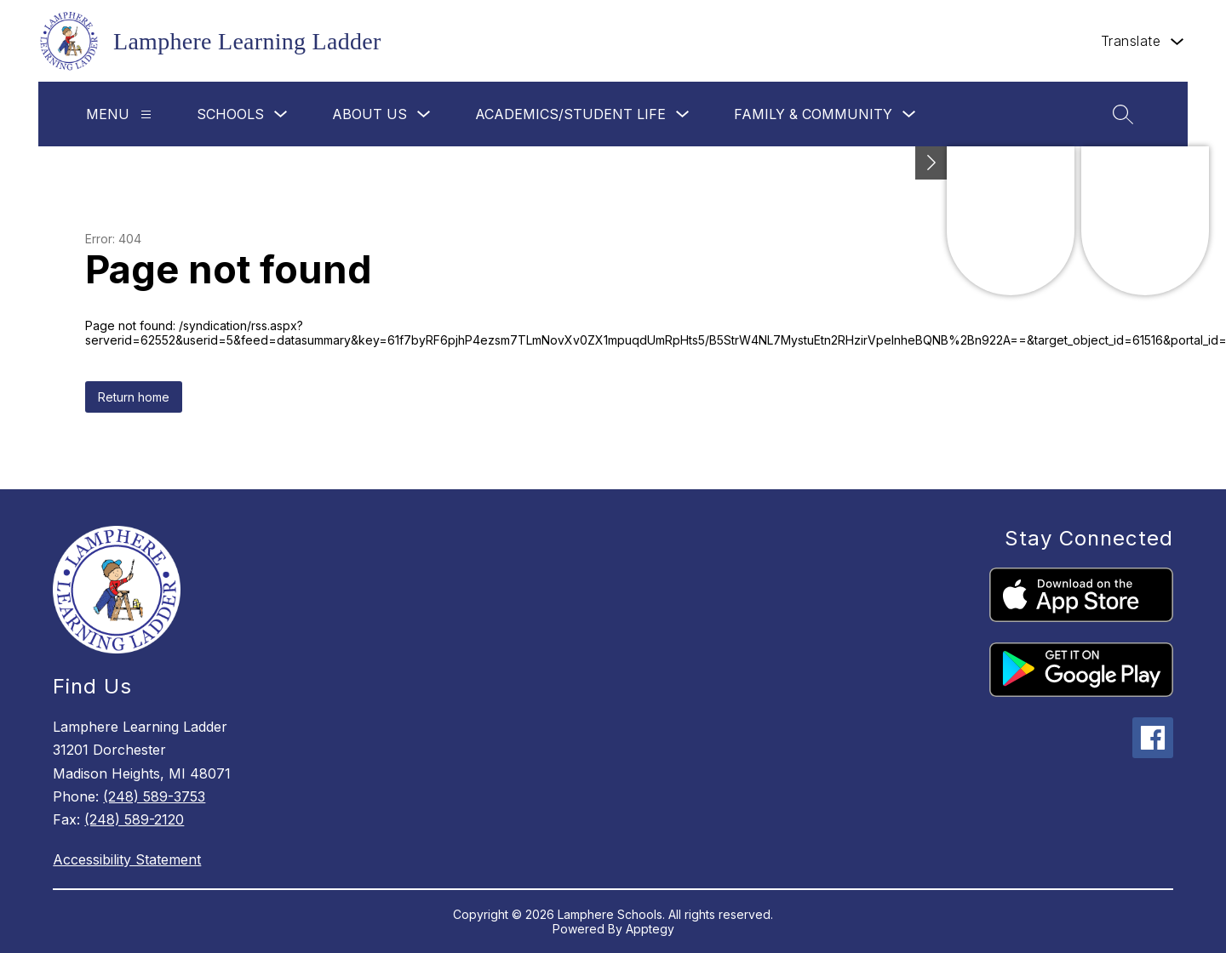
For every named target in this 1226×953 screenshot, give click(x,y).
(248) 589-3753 (154, 796)
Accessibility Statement (127, 859)
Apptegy (650, 929)
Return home (133, 397)
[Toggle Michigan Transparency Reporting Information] (931, 163)
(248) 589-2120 (134, 819)
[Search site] (1123, 114)
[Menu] (146, 114)
